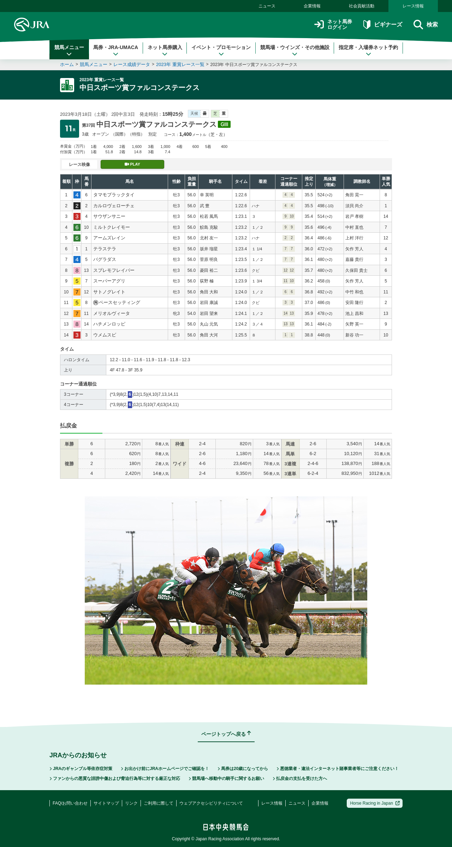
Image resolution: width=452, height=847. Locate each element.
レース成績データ (131, 64)
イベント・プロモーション (221, 50)
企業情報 (312, 6)
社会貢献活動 (361, 6)
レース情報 (413, 6)
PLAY (132, 164)
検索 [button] (426, 24)
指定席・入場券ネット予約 (368, 50)
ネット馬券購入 (165, 50)
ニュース (266, 6)
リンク (131, 803)
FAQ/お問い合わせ (70, 803)
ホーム (67, 64)
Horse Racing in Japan (375, 803)
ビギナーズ (382, 24)
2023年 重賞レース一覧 (180, 64)
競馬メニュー (69, 50)
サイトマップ (106, 803)
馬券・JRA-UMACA (115, 50)
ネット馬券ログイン (333, 24)
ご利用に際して (158, 803)
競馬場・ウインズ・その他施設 (294, 50)
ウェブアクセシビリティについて (211, 803)
